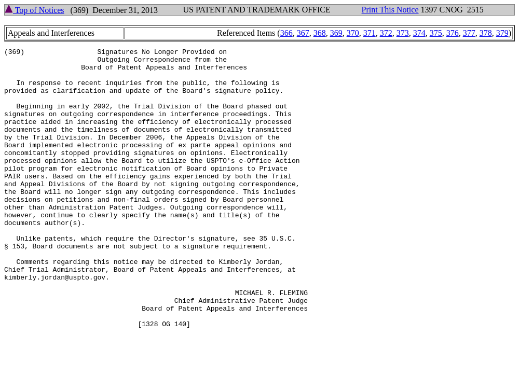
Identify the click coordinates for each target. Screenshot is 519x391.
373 (403, 33)
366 (286, 33)
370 (353, 33)
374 (419, 33)
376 (452, 33)
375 (436, 33)
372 (386, 33)
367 (303, 33)
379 (502, 33)
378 (486, 33)
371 (369, 33)
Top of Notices (34, 10)
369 (336, 33)
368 (319, 33)
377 (469, 33)
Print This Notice (390, 9)
